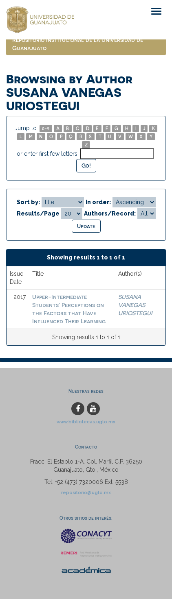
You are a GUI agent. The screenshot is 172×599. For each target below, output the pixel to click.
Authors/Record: (110, 213)
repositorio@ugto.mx (86, 492)
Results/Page (38, 213)
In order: (98, 202)
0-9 (45, 128)
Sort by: (28, 202)
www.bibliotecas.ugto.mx (86, 422)
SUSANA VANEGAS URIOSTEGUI (135, 304)
